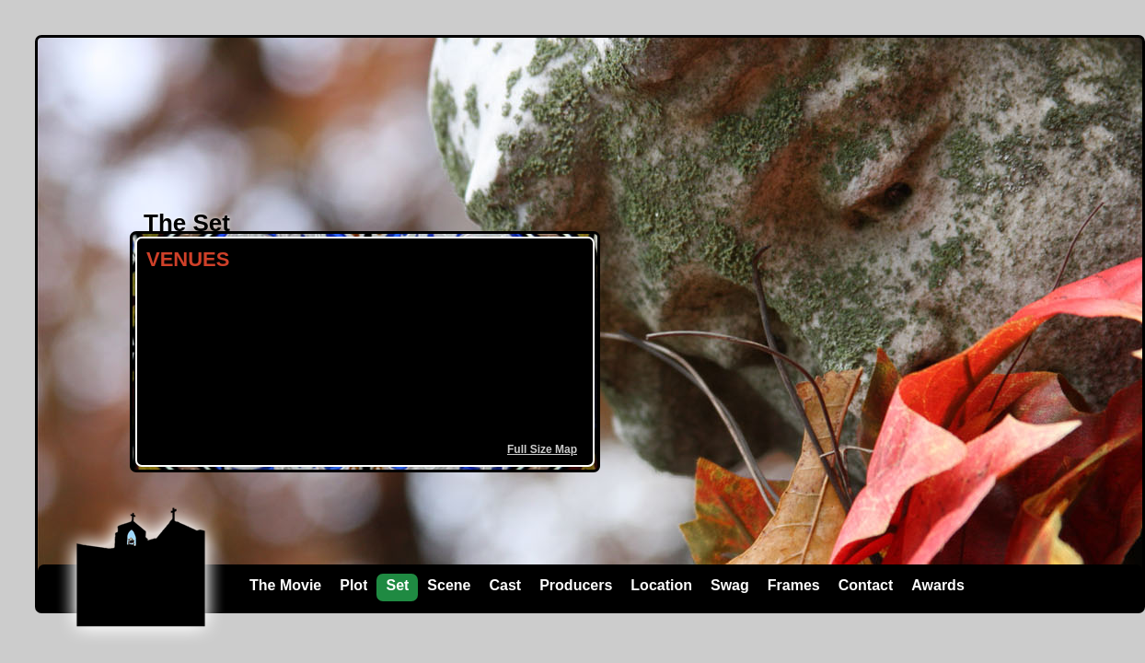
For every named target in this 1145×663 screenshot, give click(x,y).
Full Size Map (542, 449)
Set (397, 585)
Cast (506, 585)
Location (661, 585)
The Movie (285, 585)
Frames (794, 585)
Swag (730, 585)
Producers (575, 585)
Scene (448, 585)
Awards (938, 585)
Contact (866, 585)
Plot (353, 585)
